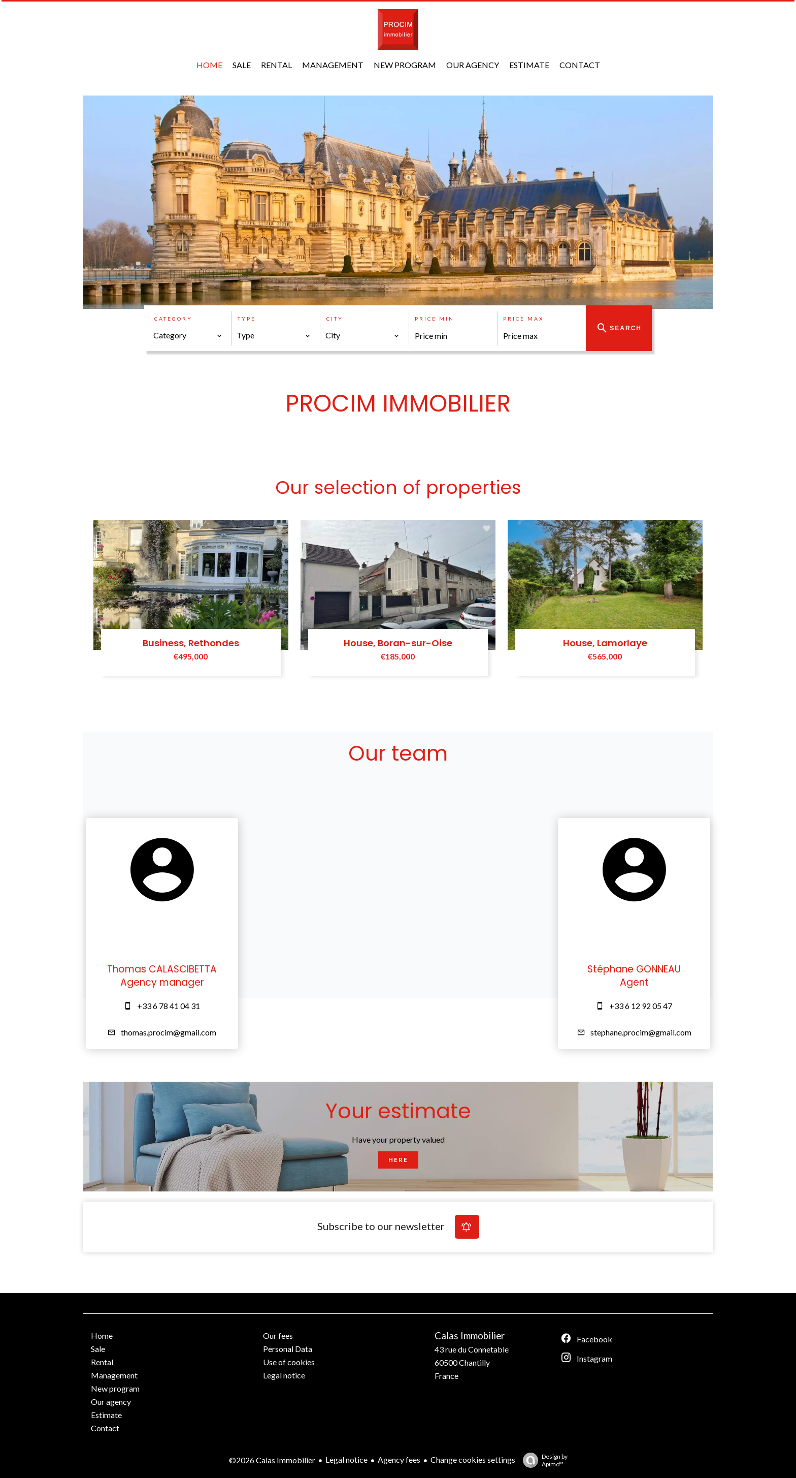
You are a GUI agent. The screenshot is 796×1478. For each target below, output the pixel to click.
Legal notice (346, 1459)
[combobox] (187, 335)
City (334, 319)
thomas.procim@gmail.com (168, 1032)
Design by (543, 1460)
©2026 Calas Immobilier (272, 1460)
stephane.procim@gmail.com (640, 1032)
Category (173, 319)
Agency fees (399, 1459)
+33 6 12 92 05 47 (640, 1006)
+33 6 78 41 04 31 (168, 1006)
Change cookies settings (472, 1459)
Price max (523, 319)
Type (247, 319)
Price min (434, 319)
